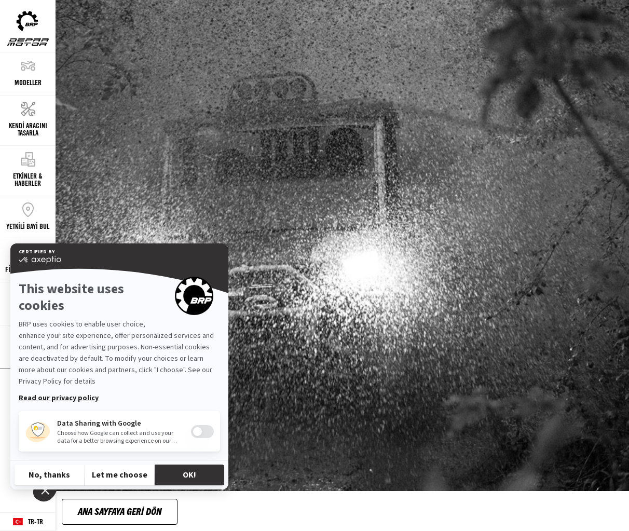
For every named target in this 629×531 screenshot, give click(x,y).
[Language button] (28, 522)
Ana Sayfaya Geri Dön (119, 511)
